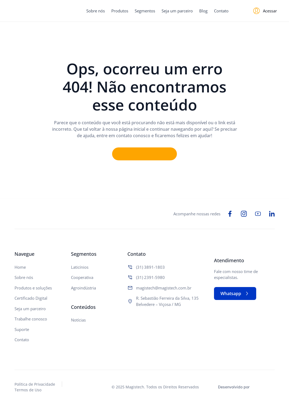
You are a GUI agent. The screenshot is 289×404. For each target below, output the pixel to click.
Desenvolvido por (233, 387)
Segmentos (145, 10)
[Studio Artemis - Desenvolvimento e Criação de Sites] (264, 386)
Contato (221, 10)
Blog (203, 10)
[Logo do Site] (36, 11)
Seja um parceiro (177, 10)
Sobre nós (95, 10)
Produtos (119, 10)
